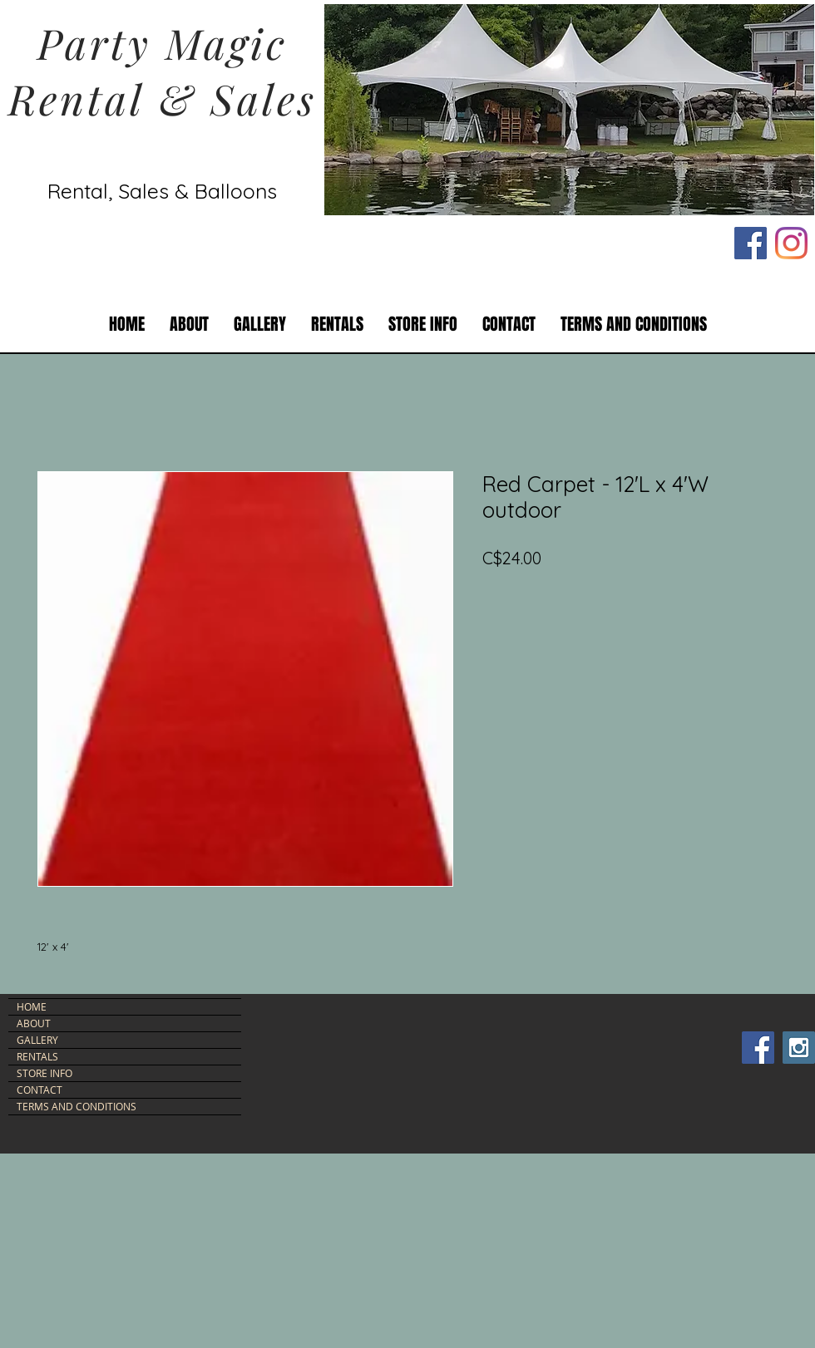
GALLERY (37, 1039)
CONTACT (39, 1089)
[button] (337, 324)
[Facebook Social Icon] (750, 243)
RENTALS (37, 1056)
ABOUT (34, 1023)
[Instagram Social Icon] (799, 1047)
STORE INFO (44, 1073)
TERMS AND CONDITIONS (76, 1106)
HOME (32, 1006)
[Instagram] (791, 243)
